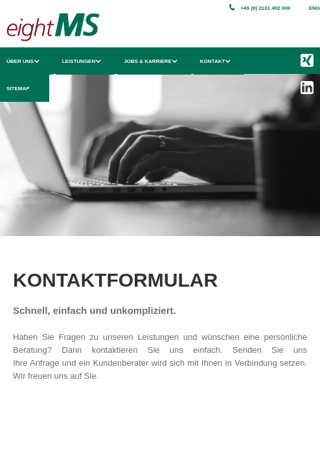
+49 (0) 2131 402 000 (265, 8)
